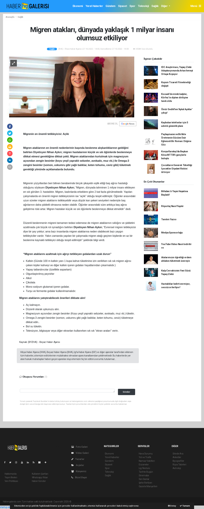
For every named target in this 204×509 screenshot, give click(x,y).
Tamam (185, 506)
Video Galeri (80, 453)
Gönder (126, 392)
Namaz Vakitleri (147, 461)
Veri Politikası (11, 481)
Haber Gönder (39, 481)
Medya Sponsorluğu (172, 232)
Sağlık (155, 6)
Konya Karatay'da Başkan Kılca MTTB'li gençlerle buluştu (174, 155)
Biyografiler (178, 461)
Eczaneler (144, 464)
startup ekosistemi (9, 507)
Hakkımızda (11, 473)
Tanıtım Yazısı (168, 219)
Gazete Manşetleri (148, 486)
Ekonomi (78, 6)
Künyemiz (78, 471)
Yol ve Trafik (145, 457)
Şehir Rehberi (145, 482)
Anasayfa (10, 17)
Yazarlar (77, 459)
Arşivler (77, 465)
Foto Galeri (79, 447)
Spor (132, 6)
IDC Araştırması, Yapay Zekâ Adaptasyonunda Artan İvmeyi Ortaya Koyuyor (177, 70)
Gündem (110, 6)
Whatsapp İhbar (40, 477)
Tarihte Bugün (146, 471)
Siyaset (122, 6)
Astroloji (177, 468)
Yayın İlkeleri (11, 477)
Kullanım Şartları (40, 473)
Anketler (177, 457)
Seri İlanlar (144, 479)
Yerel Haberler (94, 6)
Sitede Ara (178, 453)
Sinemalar (144, 475)
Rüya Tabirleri (179, 464)
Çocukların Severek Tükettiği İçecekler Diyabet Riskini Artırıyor (176, 168)
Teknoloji (143, 6)
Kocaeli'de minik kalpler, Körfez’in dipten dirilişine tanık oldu (174, 97)
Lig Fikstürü (144, 468)
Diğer (164, 6)
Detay (172, 506)
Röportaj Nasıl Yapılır (172, 206)
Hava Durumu (146, 453)
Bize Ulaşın (79, 477)
